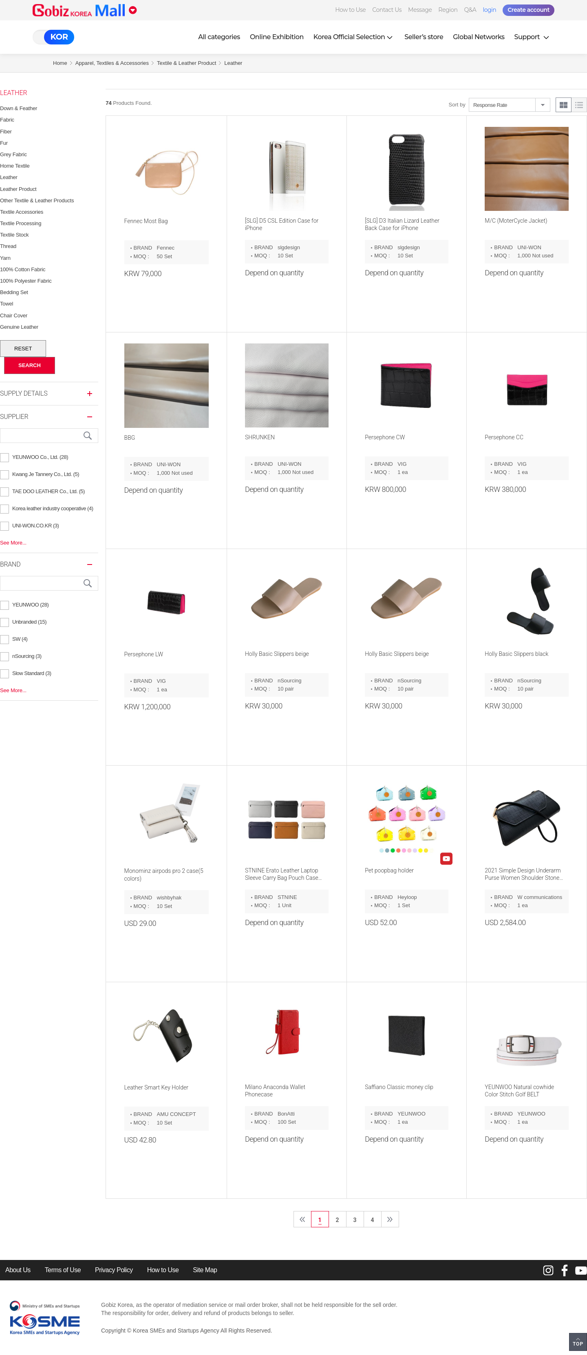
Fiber (6, 131)
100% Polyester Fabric (26, 281)
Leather (233, 63)
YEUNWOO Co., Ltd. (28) (40, 457)
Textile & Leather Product (186, 63)
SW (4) (19, 639)
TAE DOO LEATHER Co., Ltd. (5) (48, 491)
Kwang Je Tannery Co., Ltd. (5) (45, 474)
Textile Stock (14, 235)
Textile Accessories (21, 212)
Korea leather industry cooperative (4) (52, 508)
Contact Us (387, 9)
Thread (8, 246)
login (489, 9)
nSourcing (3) (27, 656)
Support (532, 37)
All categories (219, 37)
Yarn (5, 258)
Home (60, 63)
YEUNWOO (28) (30, 605)
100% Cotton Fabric (22, 269)
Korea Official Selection (354, 37)
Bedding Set (14, 292)
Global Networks (478, 37)
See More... (13, 543)
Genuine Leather (19, 327)
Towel (6, 304)
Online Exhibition (277, 37)
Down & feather (18, 108)
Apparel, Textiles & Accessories (112, 63)
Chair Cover (13, 315)
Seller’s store (423, 37)
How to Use (350, 9)
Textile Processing (20, 223)
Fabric (7, 120)
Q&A (470, 9)
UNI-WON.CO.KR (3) (35, 526)
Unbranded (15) (29, 622)
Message (420, 9)
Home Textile (15, 166)
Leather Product (18, 189)
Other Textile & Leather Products (37, 200)
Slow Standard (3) (31, 673)
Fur (4, 143)
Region (447, 9)
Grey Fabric (13, 154)
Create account (528, 9)
